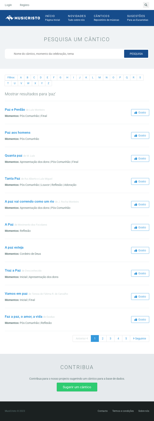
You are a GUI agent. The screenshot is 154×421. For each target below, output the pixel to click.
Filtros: (11, 77)
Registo (24, 5)
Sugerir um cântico (77, 387)
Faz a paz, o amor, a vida (23, 316)
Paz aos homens (17, 132)
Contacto (103, 411)
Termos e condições (123, 411)
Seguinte (139, 338)
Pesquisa (136, 53)
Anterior (82, 338)
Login (8, 5)
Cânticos (106, 18)
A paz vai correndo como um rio (29, 201)
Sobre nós (143, 411)
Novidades (77, 18)
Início (52, 18)
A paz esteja (14, 247)
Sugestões (137, 18)
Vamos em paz (16, 294)
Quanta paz (13, 155)
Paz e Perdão (15, 109)
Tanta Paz (12, 178)
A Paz (9, 224)
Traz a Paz (13, 270)
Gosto (140, 112)
